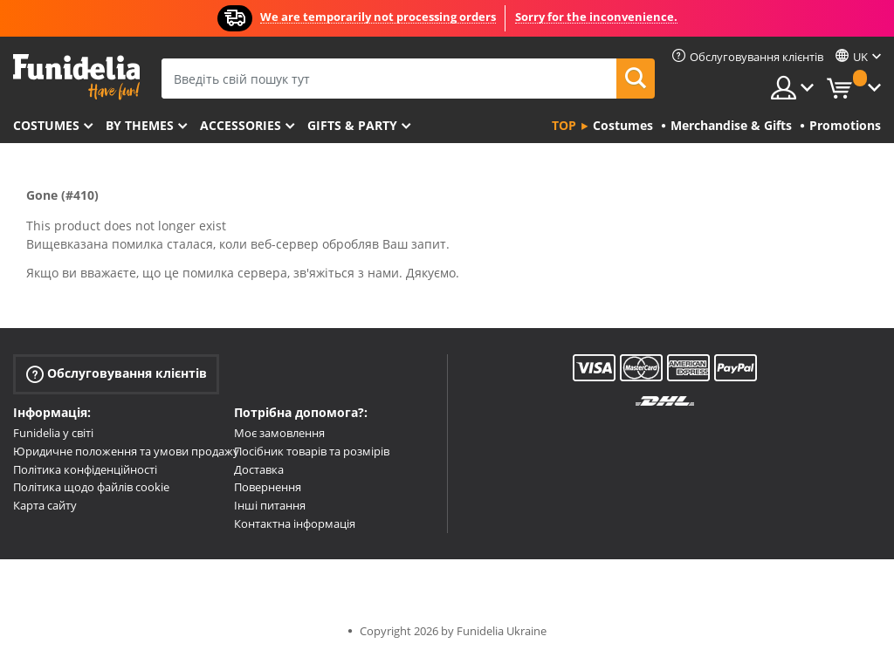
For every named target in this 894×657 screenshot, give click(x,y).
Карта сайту (45, 505)
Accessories (240, 125)
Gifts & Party (352, 125)
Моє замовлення (279, 433)
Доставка (259, 469)
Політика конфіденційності (85, 469)
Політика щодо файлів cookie (91, 487)
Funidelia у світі (53, 433)
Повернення (267, 487)
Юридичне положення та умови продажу (126, 451)
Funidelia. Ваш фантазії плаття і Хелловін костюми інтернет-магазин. (76, 77)
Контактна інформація (294, 523)
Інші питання (270, 505)
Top (564, 125)
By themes (140, 125)
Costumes (46, 125)
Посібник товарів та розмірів (311, 451)
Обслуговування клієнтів (116, 374)
